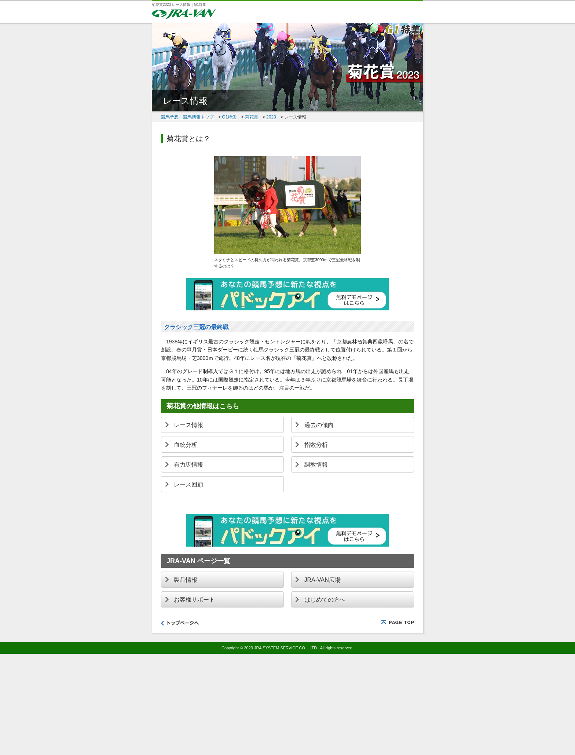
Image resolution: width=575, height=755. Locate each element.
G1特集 (229, 117)
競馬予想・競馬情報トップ (187, 117)
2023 (271, 117)
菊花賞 (251, 117)
